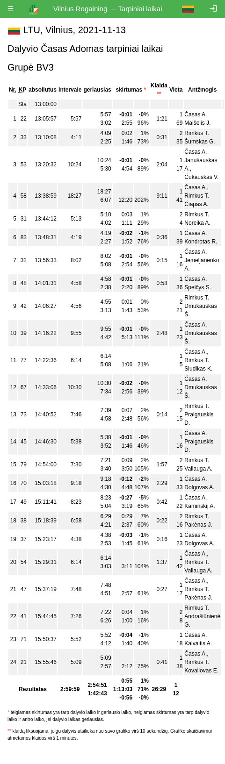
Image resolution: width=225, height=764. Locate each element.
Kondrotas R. (200, 241)
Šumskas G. (199, 141)
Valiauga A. (198, 468)
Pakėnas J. (198, 524)
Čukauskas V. (201, 177)
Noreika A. (197, 223)
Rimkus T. (196, 133)
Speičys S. (197, 287)
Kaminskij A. (199, 506)
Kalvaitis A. (198, 643)
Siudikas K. (198, 368)
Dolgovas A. (199, 487)
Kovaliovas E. (201, 670)
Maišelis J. (197, 123)
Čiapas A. (196, 204)
